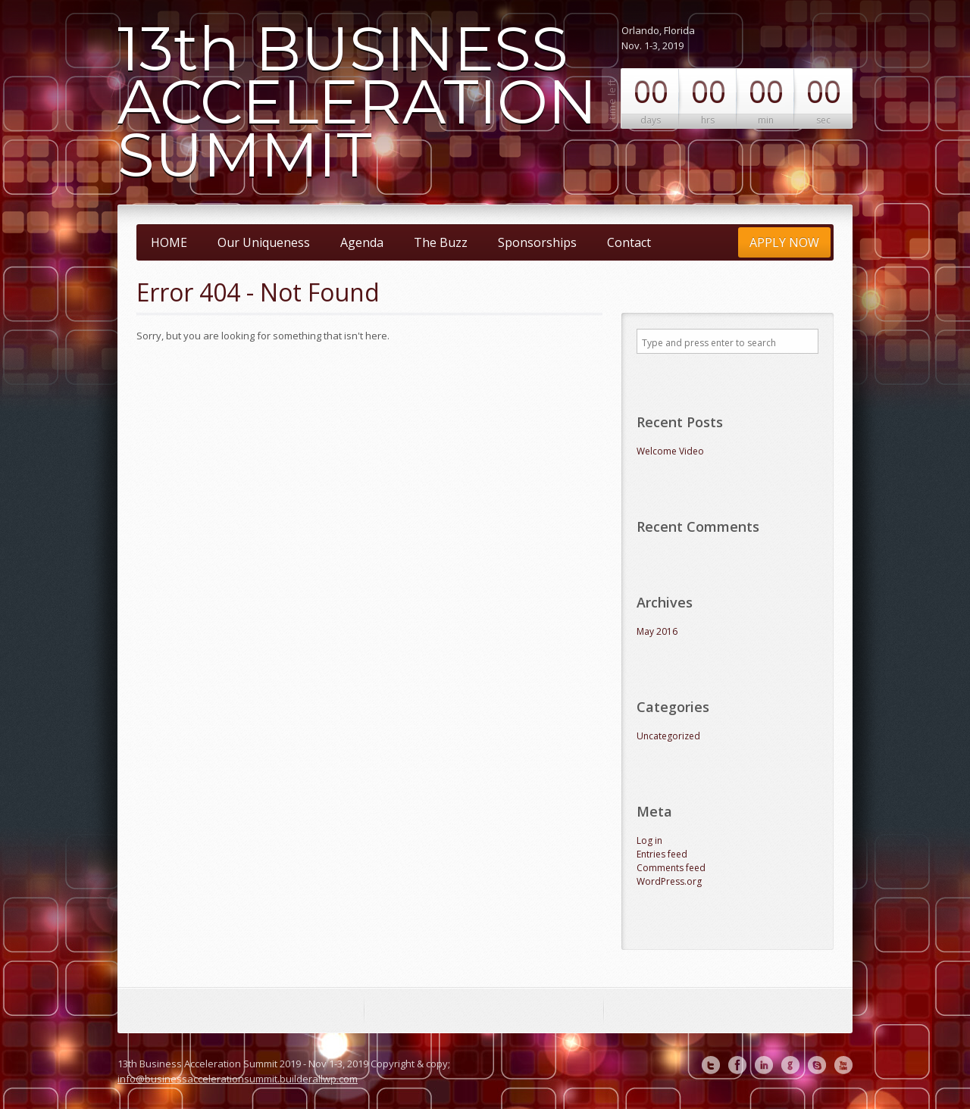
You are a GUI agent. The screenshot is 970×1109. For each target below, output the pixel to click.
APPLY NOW (784, 242)
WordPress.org (669, 881)
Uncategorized (668, 735)
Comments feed (671, 867)
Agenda (361, 242)
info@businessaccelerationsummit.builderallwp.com (237, 1079)
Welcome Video (670, 451)
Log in (649, 840)
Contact (629, 242)
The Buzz (441, 242)
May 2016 (657, 631)
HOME (169, 242)
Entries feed (662, 854)
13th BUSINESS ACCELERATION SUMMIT (357, 102)
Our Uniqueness (263, 242)
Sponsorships (537, 242)
